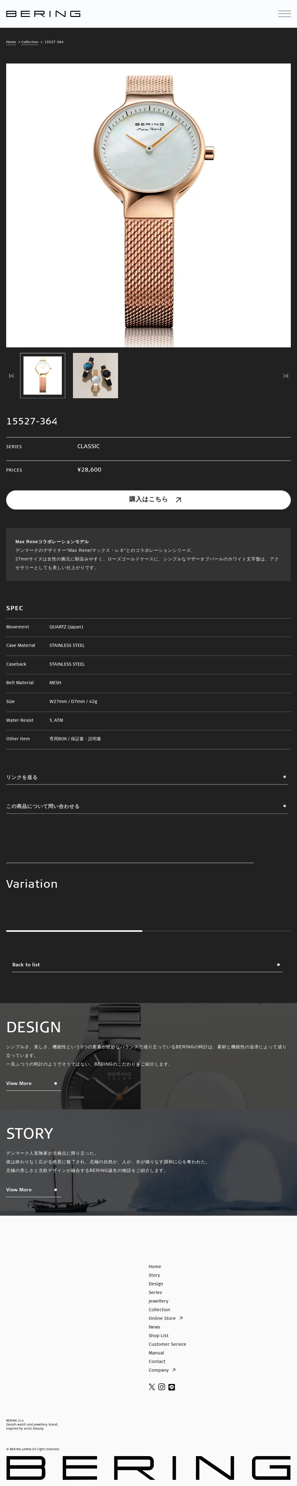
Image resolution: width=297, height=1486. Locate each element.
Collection (29, 42)
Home (11, 42)
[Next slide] (285, 376)
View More (34, 1086)
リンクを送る (148, 782)
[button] (42, 376)
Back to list (148, 967)
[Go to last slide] (11, 376)
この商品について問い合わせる (148, 811)
